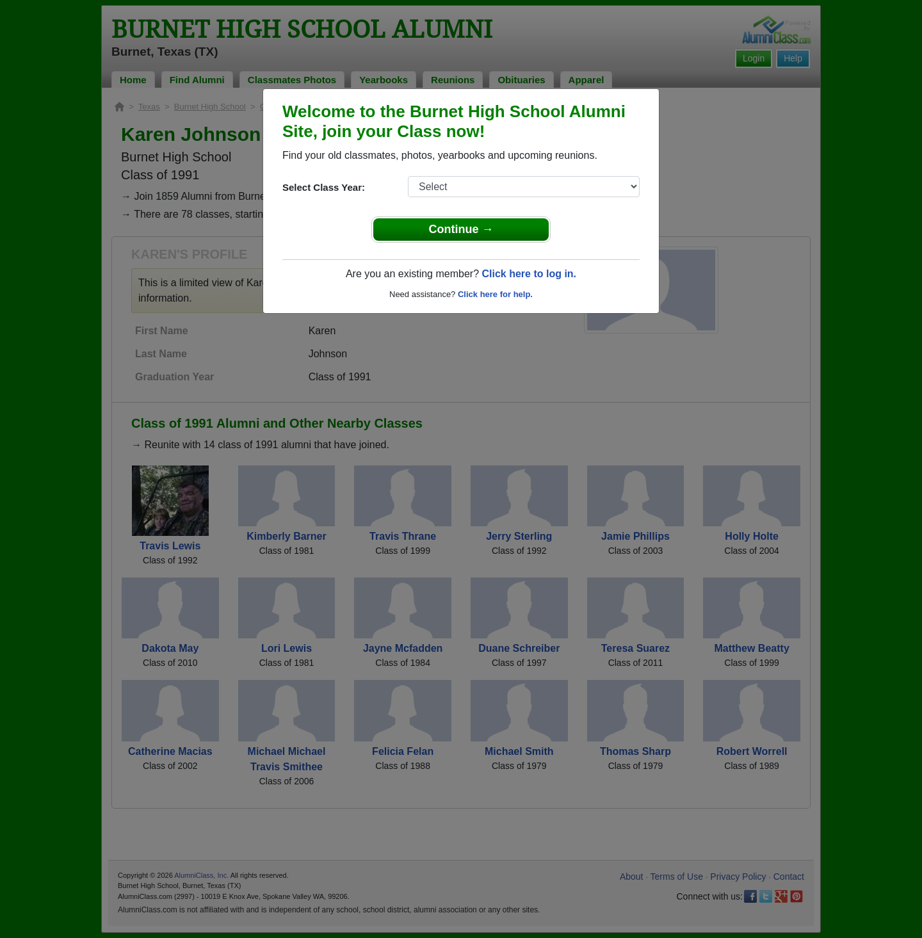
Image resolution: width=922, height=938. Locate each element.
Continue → (461, 229)
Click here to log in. (528, 273)
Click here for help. (495, 294)
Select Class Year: (323, 187)
